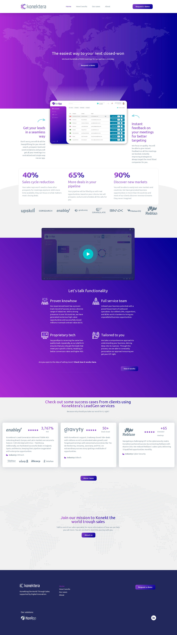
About (107, 6)
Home (68, 6)
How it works (81, 6)
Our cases (96, 6)
